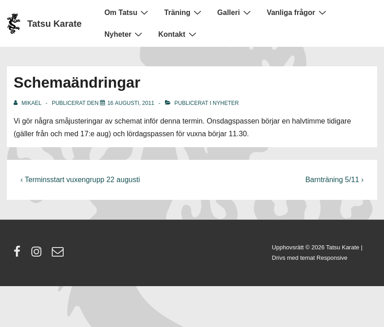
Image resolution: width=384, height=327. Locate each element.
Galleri (235, 12)
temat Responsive (323, 257)
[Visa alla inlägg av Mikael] (28, 103)
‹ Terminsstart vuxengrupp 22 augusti (80, 179)
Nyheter (125, 34)
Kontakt (178, 34)
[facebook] (19, 254)
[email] (59, 254)
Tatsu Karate (54, 24)
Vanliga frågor (298, 12)
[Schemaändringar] (130, 103)
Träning (184, 12)
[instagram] (38, 254)
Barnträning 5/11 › (334, 179)
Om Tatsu (128, 12)
